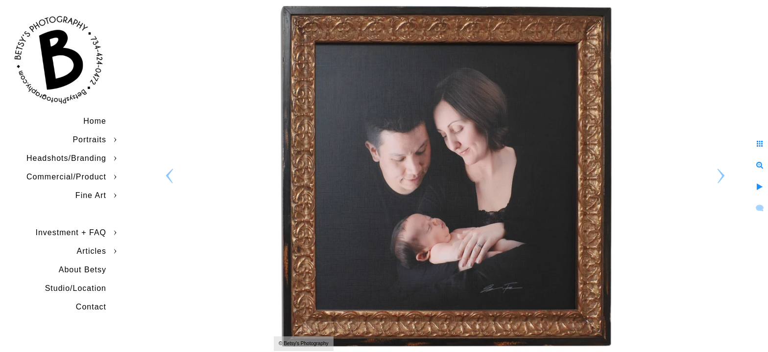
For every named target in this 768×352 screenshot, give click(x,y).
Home (94, 121)
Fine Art (90, 195)
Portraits (89, 139)
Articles (91, 251)
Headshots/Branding (66, 158)
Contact (91, 307)
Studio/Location (75, 288)
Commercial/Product (66, 177)
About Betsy (82, 269)
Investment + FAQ (71, 232)
